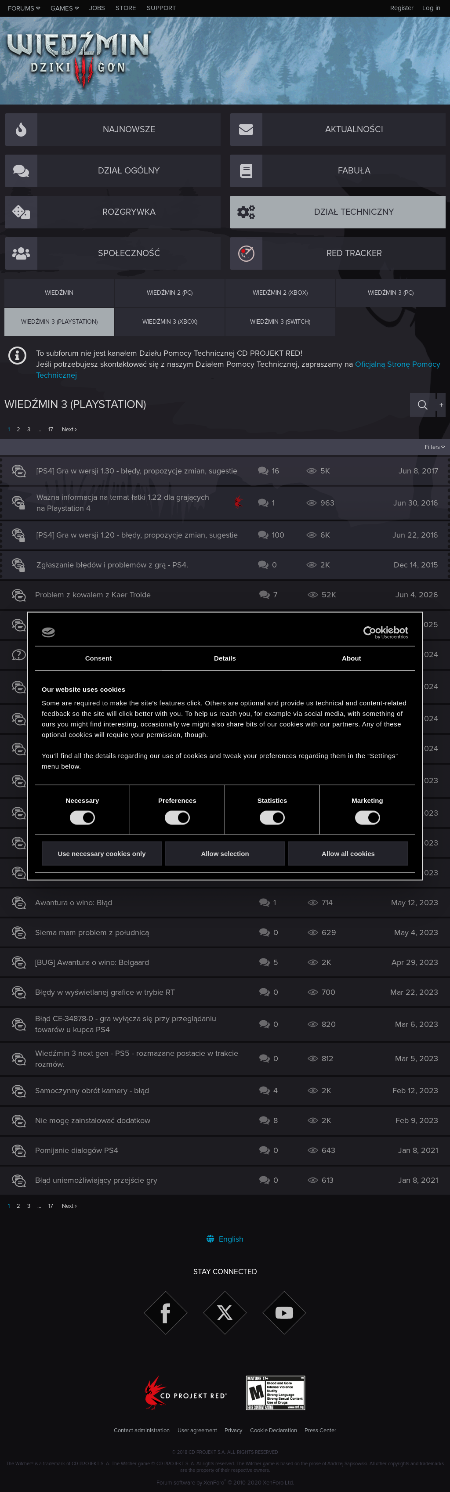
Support (161, 8)
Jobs (97, 8)
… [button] (39, 429)
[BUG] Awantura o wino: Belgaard (96, 971)
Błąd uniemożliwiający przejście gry (101, 1189)
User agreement (197, 1430)
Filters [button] (428, 447)
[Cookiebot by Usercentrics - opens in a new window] (369, 632)
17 (50, 429)
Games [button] (62, 8)
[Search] (422, 405)
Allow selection (225, 853)
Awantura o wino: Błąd (78, 911)
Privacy (233, 1430)
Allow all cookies (348, 853)
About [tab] (351, 657)
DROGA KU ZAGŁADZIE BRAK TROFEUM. (113, 881)
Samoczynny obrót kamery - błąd (96, 1100)
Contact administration (142, 1430)
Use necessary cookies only (101, 853)
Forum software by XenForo (225, 1482)
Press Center (320, 1430)
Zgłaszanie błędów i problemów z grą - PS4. (116, 574)
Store (126, 8)
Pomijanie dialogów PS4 (81, 1159)
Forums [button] (21, 8)
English (225, 1239)
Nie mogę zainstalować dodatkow (97, 1129)
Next (67, 429)
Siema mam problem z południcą (96, 941)
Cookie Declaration (273, 1430)
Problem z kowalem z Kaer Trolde (97, 604)
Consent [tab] (98, 657)
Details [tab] (225, 657)
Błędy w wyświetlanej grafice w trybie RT (109, 1001)
